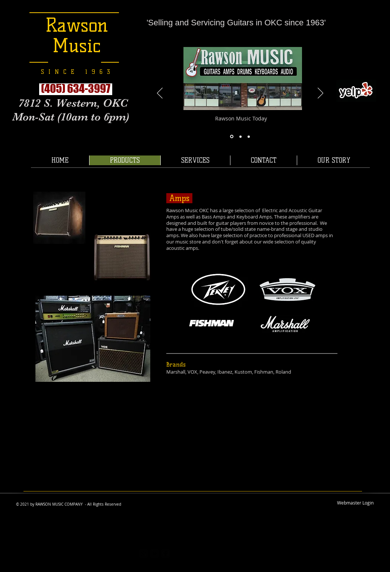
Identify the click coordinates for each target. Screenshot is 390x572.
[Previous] (160, 94)
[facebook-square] (165, 553)
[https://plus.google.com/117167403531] (143, 553)
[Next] (320, 94)
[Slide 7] (240, 136)
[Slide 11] (249, 136)
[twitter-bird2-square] (154, 553)
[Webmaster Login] (355, 502)
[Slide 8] (231, 136)
